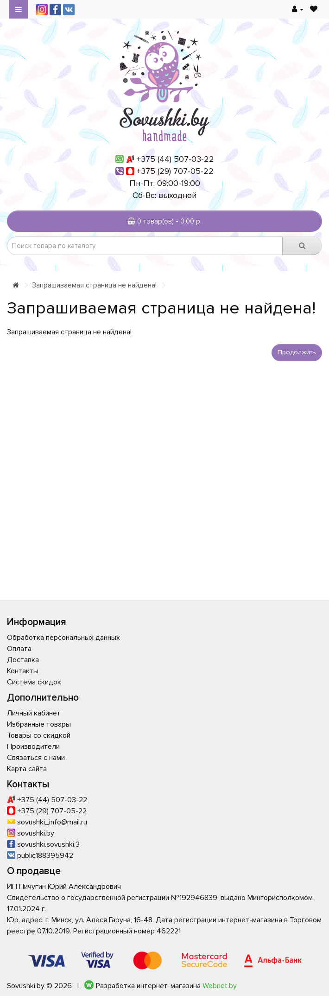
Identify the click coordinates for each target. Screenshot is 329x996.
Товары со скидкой (38, 735)
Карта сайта (27, 768)
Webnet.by (219, 985)
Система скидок (34, 682)
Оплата (19, 648)
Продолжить (297, 352)
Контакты (22, 671)
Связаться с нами (36, 757)
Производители (33, 746)
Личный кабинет (34, 713)
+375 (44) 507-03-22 (175, 159)
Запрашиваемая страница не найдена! (94, 285)
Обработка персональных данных (63, 637)
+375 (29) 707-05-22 (175, 171)
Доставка (23, 659)
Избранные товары (39, 724)
